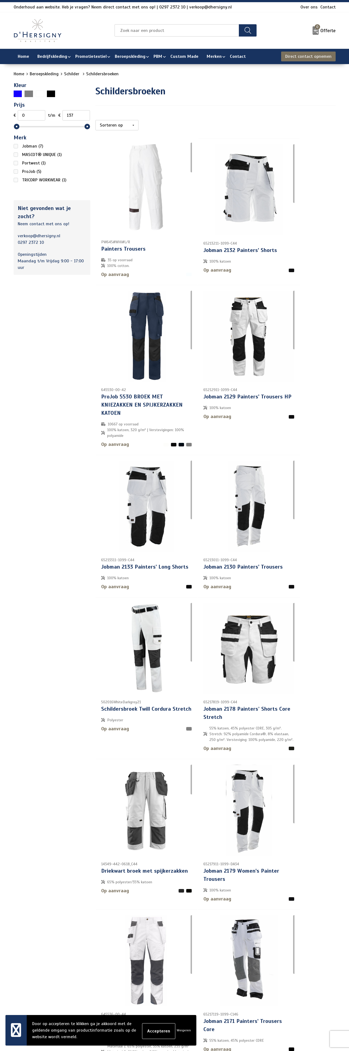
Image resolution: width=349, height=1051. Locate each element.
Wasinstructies (151, 1006)
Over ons (309, 7)
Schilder (72, 74)
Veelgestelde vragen (155, 971)
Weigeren (184, 1030)
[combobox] (177, 30)
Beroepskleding (44, 74)
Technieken (146, 997)
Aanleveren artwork (155, 988)
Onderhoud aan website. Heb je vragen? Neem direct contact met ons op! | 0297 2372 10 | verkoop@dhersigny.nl (123, 7)
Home (19, 74)
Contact (328, 7)
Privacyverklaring (275, 971)
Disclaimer (269, 980)
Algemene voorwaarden (281, 953)
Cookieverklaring (274, 962)
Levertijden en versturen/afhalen (168, 980)
